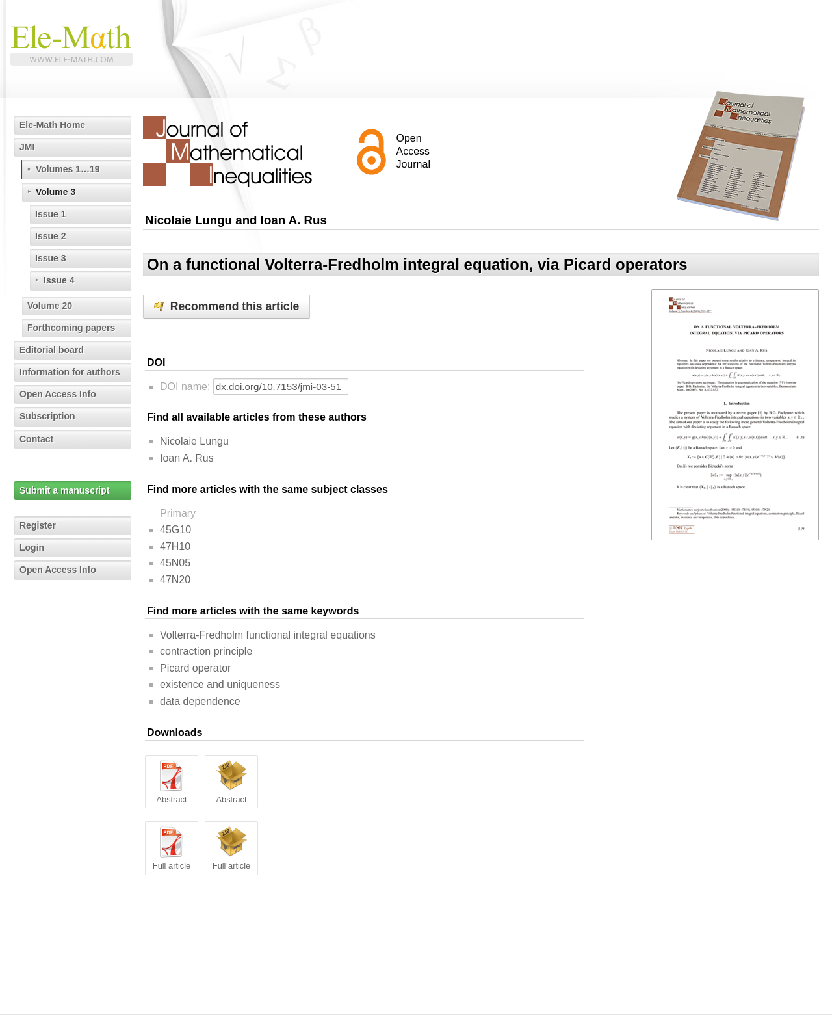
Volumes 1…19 (68, 169)
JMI (27, 147)
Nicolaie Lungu (194, 441)
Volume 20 (49, 305)
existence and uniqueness (220, 684)
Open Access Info (58, 394)
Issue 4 (59, 280)
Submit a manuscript (64, 490)
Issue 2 (50, 236)
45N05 (175, 562)
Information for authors (70, 372)
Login (32, 547)
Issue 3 (50, 258)
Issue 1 (50, 214)
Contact (36, 439)
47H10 (175, 546)
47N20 (175, 579)
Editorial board (52, 350)
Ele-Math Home (52, 125)
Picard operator (195, 668)
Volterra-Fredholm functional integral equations (268, 634)
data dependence (200, 701)
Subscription (47, 416)
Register (38, 525)
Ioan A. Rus (187, 458)
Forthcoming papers (71, 328)
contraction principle (206, 651)
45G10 (175, 529)
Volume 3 (55, 192)
